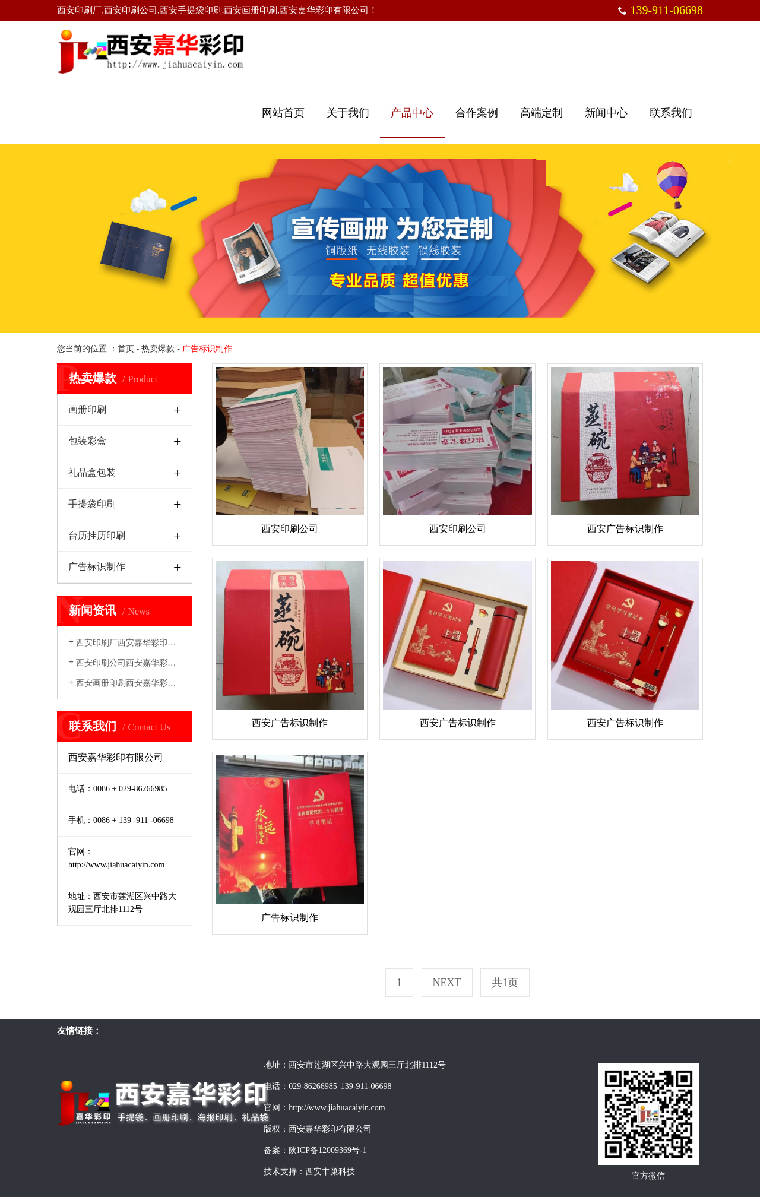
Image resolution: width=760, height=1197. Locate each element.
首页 (126, 348)
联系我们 (671, 113)
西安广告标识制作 (625, 529)
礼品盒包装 (92, 472)
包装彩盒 (87, 441)
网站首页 (283, 113)
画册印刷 (87, 409)
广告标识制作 (96, 567)
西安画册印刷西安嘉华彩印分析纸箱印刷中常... (158, 683)
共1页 (505, 983)
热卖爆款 (158, 348)
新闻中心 (606, 113)
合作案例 (476, 113)
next (447, 983)
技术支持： (284, 1171)
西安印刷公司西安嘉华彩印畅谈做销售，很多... (158, 662)
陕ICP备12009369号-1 (327, 1150)
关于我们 (348, 113)
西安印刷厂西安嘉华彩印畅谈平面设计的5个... (156, 642)
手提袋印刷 (92, 504)
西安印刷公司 (289, 529)
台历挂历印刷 (96, 535)
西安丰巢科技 (330, 1171)
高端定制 (541, 113)
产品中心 (412, 113)
